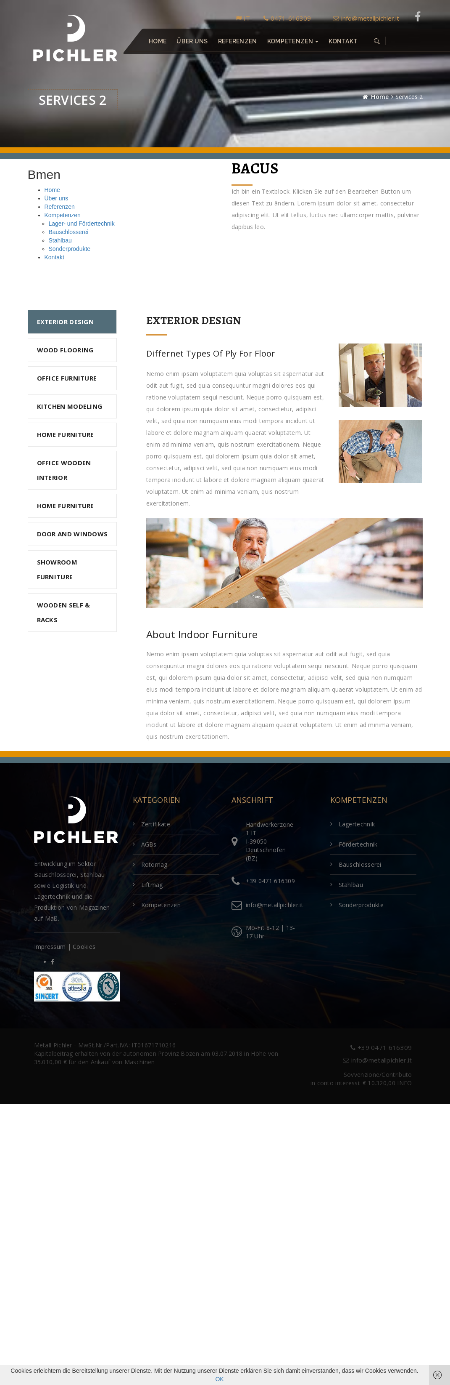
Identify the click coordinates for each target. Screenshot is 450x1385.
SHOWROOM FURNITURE (57, 569)
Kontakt (343, 41)
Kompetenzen (63, 215)
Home (157, 41)
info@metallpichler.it (366, 18)
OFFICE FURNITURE (67, 378)
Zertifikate (155, 824)
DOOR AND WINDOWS (72, 534)
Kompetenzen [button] (292, 41)
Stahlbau (60, 240)
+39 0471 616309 (270, 881)
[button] (376, 41)
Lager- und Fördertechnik (82, 223)
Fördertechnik (358, 844)
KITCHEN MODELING (70, 406)
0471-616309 (287, 18)
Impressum (50, 947)
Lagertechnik (357, 824)
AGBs (149, 844)
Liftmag (152, 885)
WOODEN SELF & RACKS (63, 612)
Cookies (84, 947)
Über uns (192, 41)
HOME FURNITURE (65, 434)
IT (242, 18)
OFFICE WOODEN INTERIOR (64, 470)
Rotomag (154, 864)
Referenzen (237, 41)
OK (219, 1379)
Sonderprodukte (70, 248)
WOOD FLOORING (65, 350)
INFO (404, 1083)
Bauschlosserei (69, 232)
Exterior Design (65, 321)
